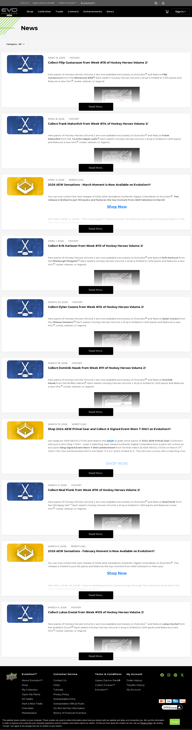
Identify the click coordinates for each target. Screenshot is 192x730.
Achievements (92, 11)
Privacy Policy (147, 723)
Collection (44, 11)
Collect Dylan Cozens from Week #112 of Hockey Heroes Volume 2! (96, 307)
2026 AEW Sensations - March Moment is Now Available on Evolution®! (99, 184)
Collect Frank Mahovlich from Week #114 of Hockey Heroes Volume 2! (98, 123)
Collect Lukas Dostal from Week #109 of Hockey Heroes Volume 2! (96, 612)
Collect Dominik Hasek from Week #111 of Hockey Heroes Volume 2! (97, 368)
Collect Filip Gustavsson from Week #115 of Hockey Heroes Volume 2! (98, 62)
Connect (73, 11)
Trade (59, 11)
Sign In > (180, 11)
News (110, 11)
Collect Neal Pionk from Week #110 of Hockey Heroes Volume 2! (94, 490)
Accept (174, 721)
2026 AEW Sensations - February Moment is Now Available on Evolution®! (101, 551)
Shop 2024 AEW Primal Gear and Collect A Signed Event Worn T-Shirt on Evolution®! (109, 429)
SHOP (110, 440)
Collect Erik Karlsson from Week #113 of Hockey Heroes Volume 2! (95, 246)
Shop (30, 11)
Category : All (13, 44)
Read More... (96, 106)
